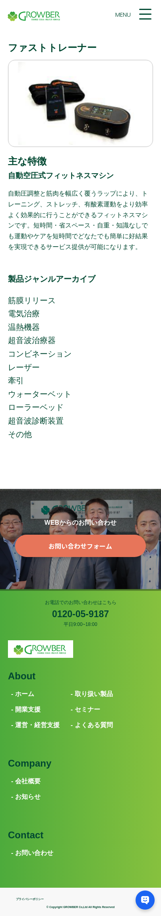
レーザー (24, 367)
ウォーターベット (40, 394)
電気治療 (24, 313)
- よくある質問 (92, 725)
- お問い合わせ (32, 852)
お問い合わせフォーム (80, 546)
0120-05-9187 (80, 614)
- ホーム (22, 693)
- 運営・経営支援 (35, 725)
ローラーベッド (36, 407)
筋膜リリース (32, 300)
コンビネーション (40, 353)
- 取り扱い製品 (92, 693)
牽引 (16, 380)
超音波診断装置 (36, 420)
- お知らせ (26, 796)
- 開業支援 (26, 709)
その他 (20, 434)
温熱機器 (24, 327)
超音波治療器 (32, 340)
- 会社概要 (26, 781)
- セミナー (85, 709)
